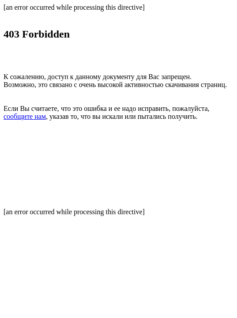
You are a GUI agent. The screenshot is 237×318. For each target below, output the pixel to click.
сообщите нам (25, 116)
